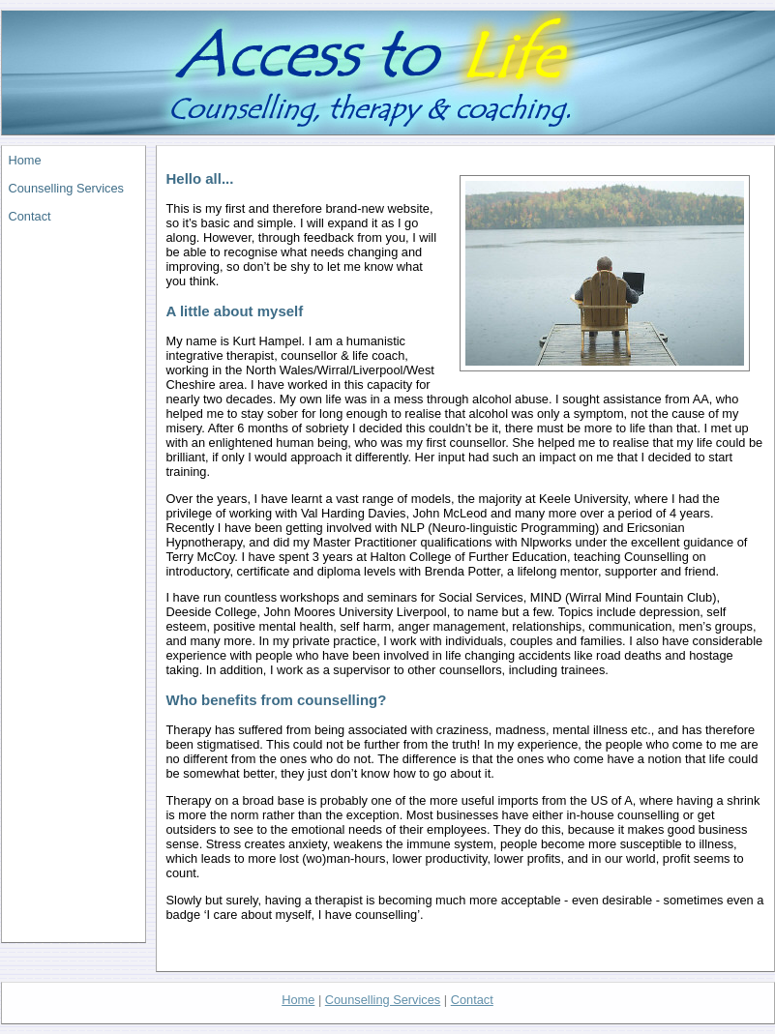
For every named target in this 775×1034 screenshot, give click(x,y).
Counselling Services (67, 188)
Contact (30, 216)
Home (25, 160)
